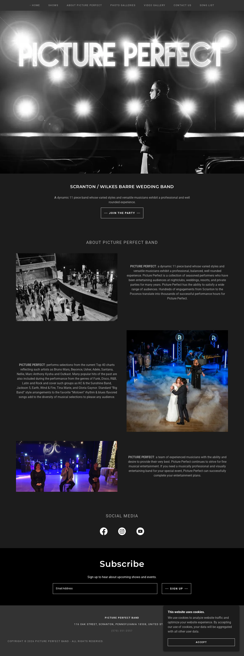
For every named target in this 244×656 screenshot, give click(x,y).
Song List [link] (207, 5)
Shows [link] (53, 5)
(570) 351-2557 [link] (122, 630)
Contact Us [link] (182, 5)
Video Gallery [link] (154, 5)
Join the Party (122, 212)
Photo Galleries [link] (123, 5)
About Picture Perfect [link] (84, 5)
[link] (104, 532)
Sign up (176, 588)
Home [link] (36, 5)
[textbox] (105, 588)
